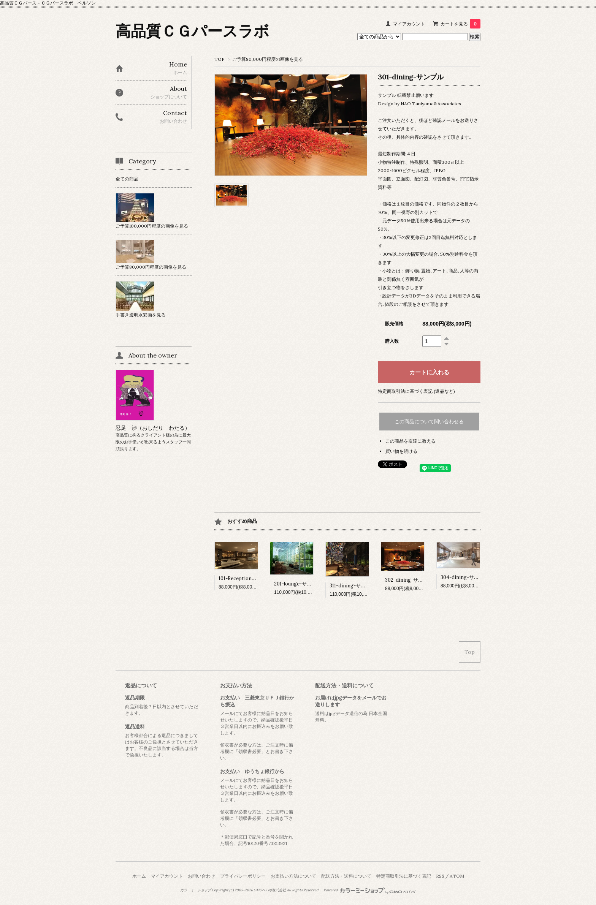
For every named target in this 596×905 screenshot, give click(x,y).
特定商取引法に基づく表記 (403, 876)
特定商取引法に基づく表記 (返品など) (416, 391)
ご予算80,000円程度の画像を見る (267, 59)
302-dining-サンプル (409, 580)
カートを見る (460, 24)
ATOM (457, 876)
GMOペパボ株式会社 (270, 890)
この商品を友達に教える (410, 441)
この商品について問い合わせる (429, 421)
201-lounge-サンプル (298, 584)
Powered (369, 890)
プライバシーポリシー (243, 876)
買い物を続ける (401, 451)
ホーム (139, 876)
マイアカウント (409, 24)
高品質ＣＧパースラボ (192, 31)
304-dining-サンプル (465, 577)
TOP (219, 59)
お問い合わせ (201, 876)
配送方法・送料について (346, 876)
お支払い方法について (293, 876)
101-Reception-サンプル (246, 578)
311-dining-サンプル (353, 585)
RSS (440, 876)
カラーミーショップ (195, 890)
